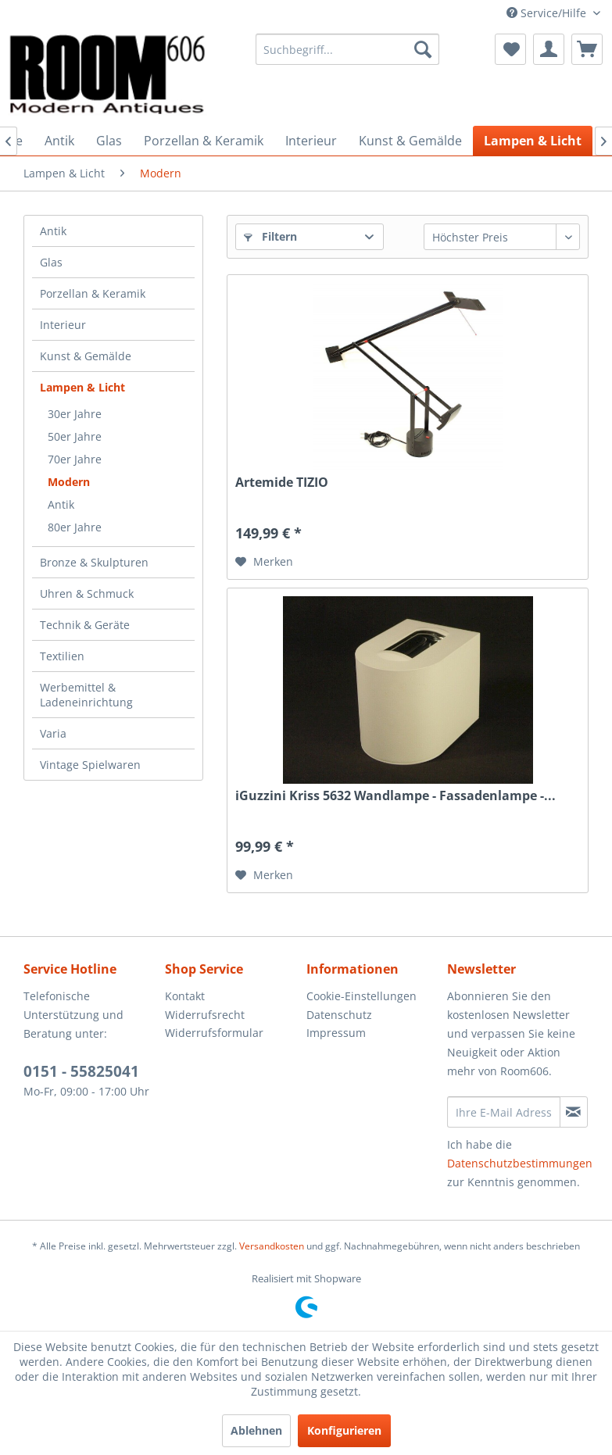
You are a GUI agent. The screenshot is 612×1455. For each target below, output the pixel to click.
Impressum (336, 1032)
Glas (51, 262)
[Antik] (59, 141)
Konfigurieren (344, 1430)
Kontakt (185, 995)
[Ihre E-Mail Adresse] (503, 1112)
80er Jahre (75, 527)
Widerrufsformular (214, 1032)
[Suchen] (422, 49)
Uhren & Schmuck (87, 593)
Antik (53, 230)
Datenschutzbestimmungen (519, 1163)
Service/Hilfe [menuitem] (547, 12)
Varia (53, 733)
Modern (69, 481)
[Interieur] (311, 141)
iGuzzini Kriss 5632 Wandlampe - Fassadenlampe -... (395, 796)
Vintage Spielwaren (90, 764)
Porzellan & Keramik (92, 293)
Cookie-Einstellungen (361, 995)
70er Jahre (75, 459)
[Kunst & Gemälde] (410, 141)
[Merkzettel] (510, 49)
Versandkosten (271, 1246)
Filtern (270, 236)
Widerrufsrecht (205, 1014)
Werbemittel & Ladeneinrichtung (86, 695)
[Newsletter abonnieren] (574, 1112)
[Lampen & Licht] (532, 141)
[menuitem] (347, 49)
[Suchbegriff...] (347, 49)
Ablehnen (256, 1430)
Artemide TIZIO (281, 482)
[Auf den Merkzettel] (264, 561)
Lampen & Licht (82, 387)
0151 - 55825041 (81, 1071)
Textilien (62, 656)
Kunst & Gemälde (85, 356)
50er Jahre (75, 436)
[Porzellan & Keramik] (203, 141)
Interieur (63, 324)
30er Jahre (75, 413)
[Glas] (109, 141)
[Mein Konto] (548, 49)
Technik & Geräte (85, 624)
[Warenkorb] (587, 49)
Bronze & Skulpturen (94, 562)
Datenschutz (339, 1014)
